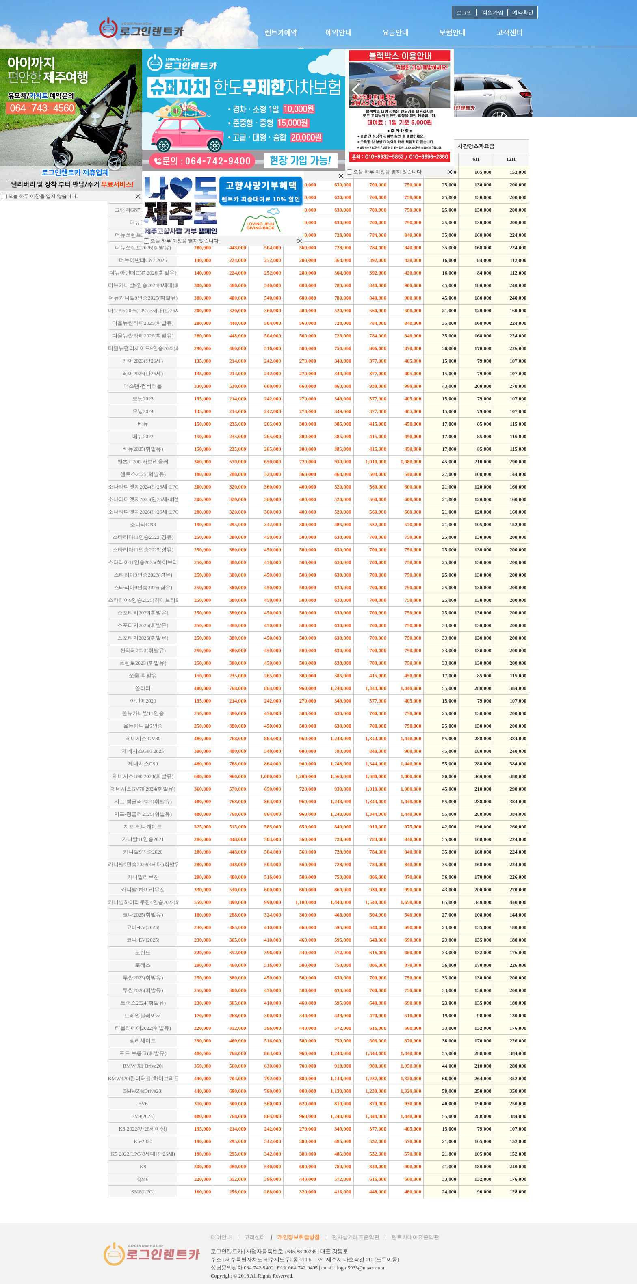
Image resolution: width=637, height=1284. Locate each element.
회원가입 (492, 12)
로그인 (464, 12)
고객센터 (254, 1237)
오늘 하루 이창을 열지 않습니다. (388, 172)
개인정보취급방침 (298, 1237)
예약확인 (522, 12)
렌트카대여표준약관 (415, 1237)
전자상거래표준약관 (355, 1237)
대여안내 (221, 1237)
